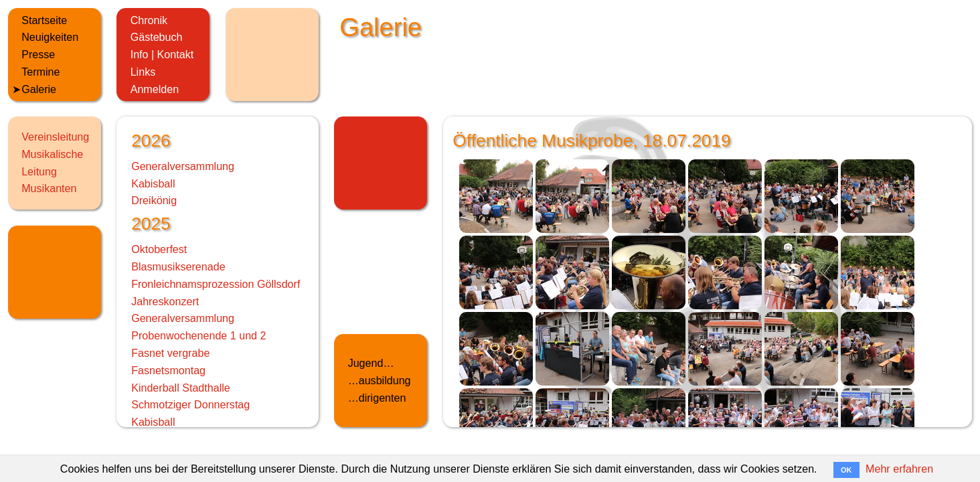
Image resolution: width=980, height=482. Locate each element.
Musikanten (48, 188)
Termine (40, 72)
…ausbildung (379, 380)
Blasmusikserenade (178, 266)
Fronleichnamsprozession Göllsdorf (215, 284)
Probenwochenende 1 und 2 (198, 335)
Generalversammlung (182, 166)
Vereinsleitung (55, 137)
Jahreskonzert (165, 301)
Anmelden (155, 89)
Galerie (38, 89)
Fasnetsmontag (168, 370)
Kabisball (153, 183)
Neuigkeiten (49, 37)
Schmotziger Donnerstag (190, 404)
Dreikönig (154, 200)
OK (846, 470)
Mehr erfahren (899, 469)
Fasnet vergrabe (170, 353)
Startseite (44, 20)
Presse (38, 54)
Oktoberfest (159, 249)
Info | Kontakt (162, 54)
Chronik (149, 20)
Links (143, 72)
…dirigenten (377, 398)
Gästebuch (157, 37)
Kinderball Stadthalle (180, 388)
